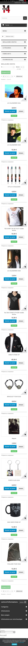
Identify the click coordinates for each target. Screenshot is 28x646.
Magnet (14, 438)
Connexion (24, 2)
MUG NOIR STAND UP (14, 522)
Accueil (3, 635)
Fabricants (7, 54)
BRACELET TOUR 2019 (14, 396)
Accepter (14, 644)
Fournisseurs (8, 59)
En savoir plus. (21, 642)
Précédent (2, 637)
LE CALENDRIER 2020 (14, 271)
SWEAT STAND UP (13, 354)
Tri (1, 67)
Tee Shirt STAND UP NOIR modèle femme (14, 313)
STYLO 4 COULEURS (14, 187)
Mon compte (5, 615)
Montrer (18, 67)
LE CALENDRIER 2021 (14, 103)
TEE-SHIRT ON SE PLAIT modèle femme (14, 229)
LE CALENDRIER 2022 (14, 145)
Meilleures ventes (10, 42)
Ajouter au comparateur (8, 120)
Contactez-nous (18, 2)
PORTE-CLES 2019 (14, 480)
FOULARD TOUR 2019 (14, 564)
